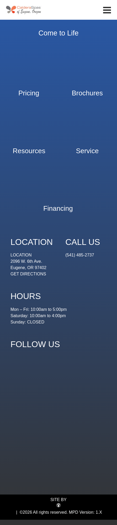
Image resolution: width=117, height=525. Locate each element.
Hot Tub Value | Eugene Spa (24, 9)
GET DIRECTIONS (28, 274)
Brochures (87, 90)
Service (87, 148)
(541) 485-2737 (79, 255)
